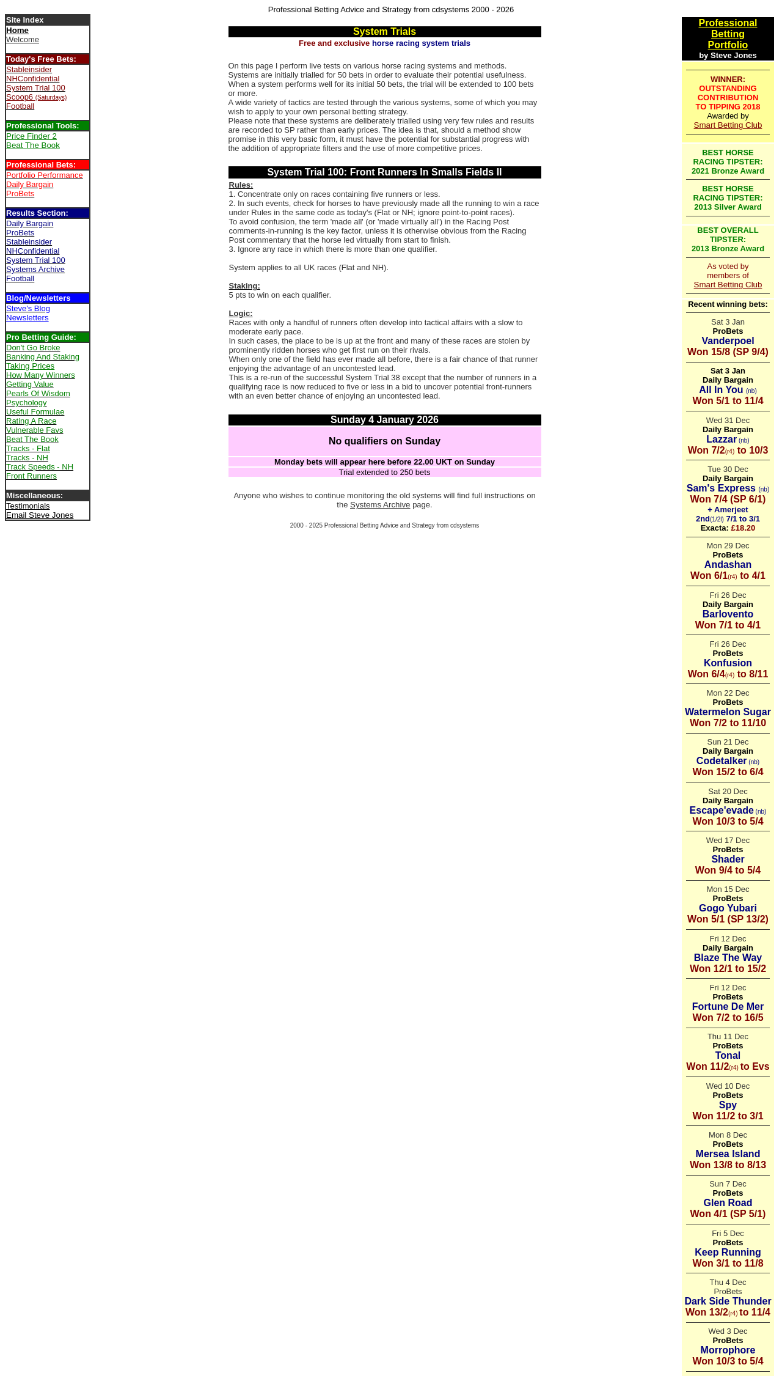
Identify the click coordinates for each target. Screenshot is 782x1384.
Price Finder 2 (31, 136)
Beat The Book (33, 145)
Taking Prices (30, 365)
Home (17, 30)
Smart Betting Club (728, 125)
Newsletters (27, 317)
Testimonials (28, 505)
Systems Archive (380, 504)
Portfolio (728, 45)
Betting (728, 34)
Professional (727, 23)
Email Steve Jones (39, 515)
